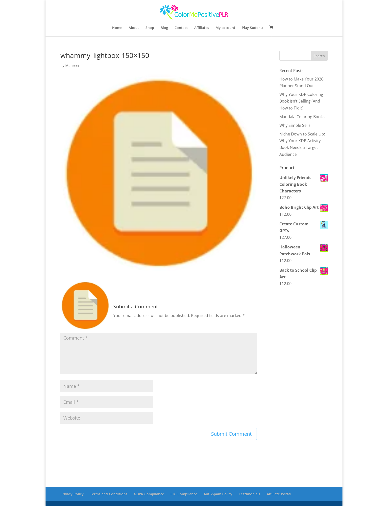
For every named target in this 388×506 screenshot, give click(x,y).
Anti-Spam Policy (218, 494)
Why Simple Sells (295, 125)
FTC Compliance (183, 494)
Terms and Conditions (108, 494)
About (134, 28)
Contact (181, 28)
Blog (164, 28)
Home (117, 28)
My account (225, 28)
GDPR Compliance (149, 494)
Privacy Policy (72, 494)
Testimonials (249, 494)
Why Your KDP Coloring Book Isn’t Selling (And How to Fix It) (301, 101)
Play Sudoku (252, 28)
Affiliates (201, 28)
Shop (150, 28)
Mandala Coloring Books (302, 116)
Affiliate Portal (279, 494)
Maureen (72, 65)
